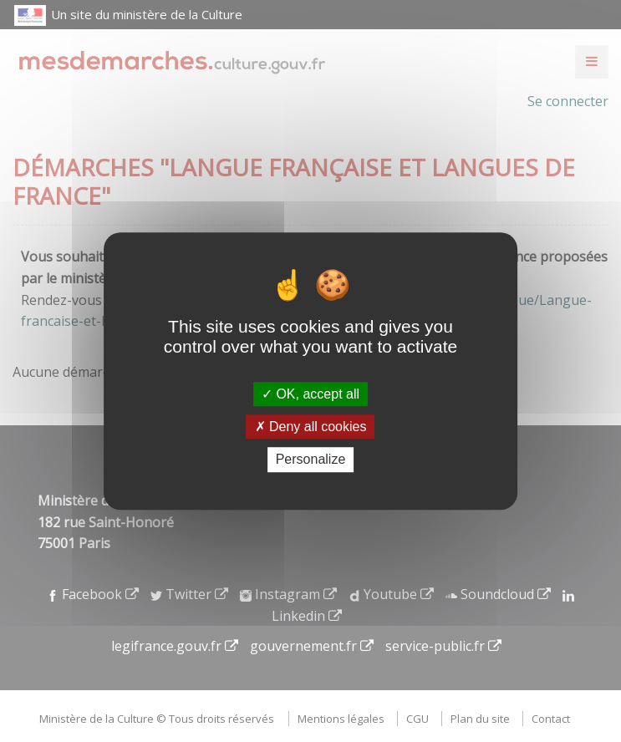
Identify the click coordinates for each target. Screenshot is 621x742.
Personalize (311, 460)
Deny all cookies (311, 426)
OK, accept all (310, 394)
